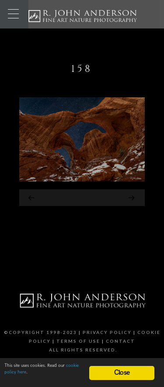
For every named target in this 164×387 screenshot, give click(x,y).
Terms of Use (78, 341)
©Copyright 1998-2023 (40, 332)
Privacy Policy (107, 332)
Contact (120, 341)
